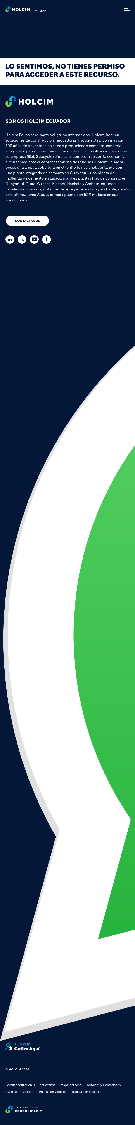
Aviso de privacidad (19, 1092)
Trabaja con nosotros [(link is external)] (86, 1092)
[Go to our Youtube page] (35, 239)
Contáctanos (27, 221)
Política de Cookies (52, 1092)
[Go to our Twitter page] (23, 239)
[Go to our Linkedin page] (11, 239)
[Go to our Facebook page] (47, 239)
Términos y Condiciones (104, 1085)
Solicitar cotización (18, 1085)
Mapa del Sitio (71, 1085)
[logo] (17, 10)
